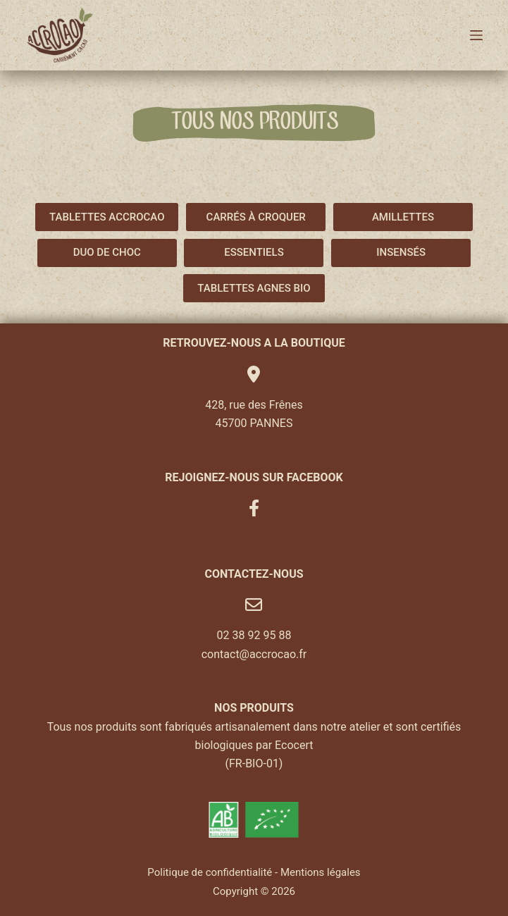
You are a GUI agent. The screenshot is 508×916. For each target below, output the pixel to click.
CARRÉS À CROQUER (256, 217)
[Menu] (476, 35)
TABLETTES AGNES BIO (253, 288)
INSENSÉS (401, 252)
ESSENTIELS (254, 252)
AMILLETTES (403, 217)
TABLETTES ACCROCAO (106, 217)
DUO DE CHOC (107, 252)
